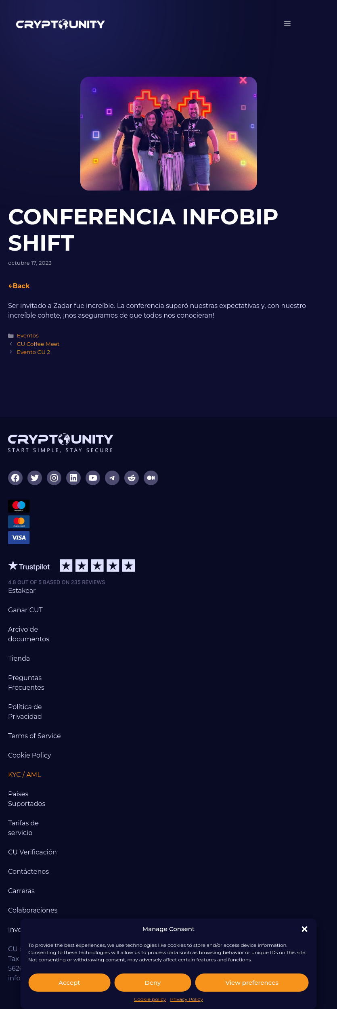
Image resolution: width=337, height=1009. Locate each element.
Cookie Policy (29, 755)
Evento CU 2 (33, 352)
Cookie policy (150, 999)
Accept (69, 982)
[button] (305, 929)
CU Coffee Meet (38, 344)
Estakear (22, 591)
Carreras (21, 891)
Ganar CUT (25, 610)
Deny (153, 982)
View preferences (251, 982)
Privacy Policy (186, 999)
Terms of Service (34, 736)
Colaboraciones (32, 910)
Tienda (19, 658)
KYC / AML (24, 775)
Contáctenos (28, 871)
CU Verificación (32, 852)
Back (21, 286)
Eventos (28, 335)
